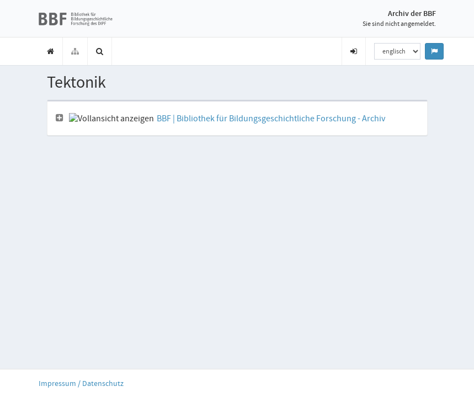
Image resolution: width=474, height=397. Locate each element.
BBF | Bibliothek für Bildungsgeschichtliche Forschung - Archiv (271, 118)
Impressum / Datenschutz (81, 383)
